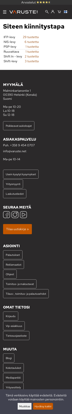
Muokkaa (24, 406)
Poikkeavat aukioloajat (19, 126)
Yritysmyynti (13, 184)
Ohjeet (10, 274)
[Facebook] (6, 215)
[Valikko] (4, 12)
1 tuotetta (32, 47)
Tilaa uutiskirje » (17, 229)
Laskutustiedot (15, 194)
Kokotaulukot (13, 368)
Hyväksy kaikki (43, 406)
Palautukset (13, 255)
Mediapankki (13, 377)
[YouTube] (23, 215)
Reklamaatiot (13, 264)
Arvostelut (36, 2)
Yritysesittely (13, 387)
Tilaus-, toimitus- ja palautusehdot (26, 293)
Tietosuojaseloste (16, 335)
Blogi (9, 358)
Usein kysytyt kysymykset (21, 174)
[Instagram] (15, 215)
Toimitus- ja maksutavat (20, 284)
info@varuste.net (14, 151)
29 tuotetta (31, 37)
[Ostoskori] (59, 12)
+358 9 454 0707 (22, 145)
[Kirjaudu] (53, 12)
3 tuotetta (32, 61)
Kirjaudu (11, 316)
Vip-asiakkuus (14, 326)
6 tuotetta (32, 42)
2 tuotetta (32, 56)
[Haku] (47, 12)
